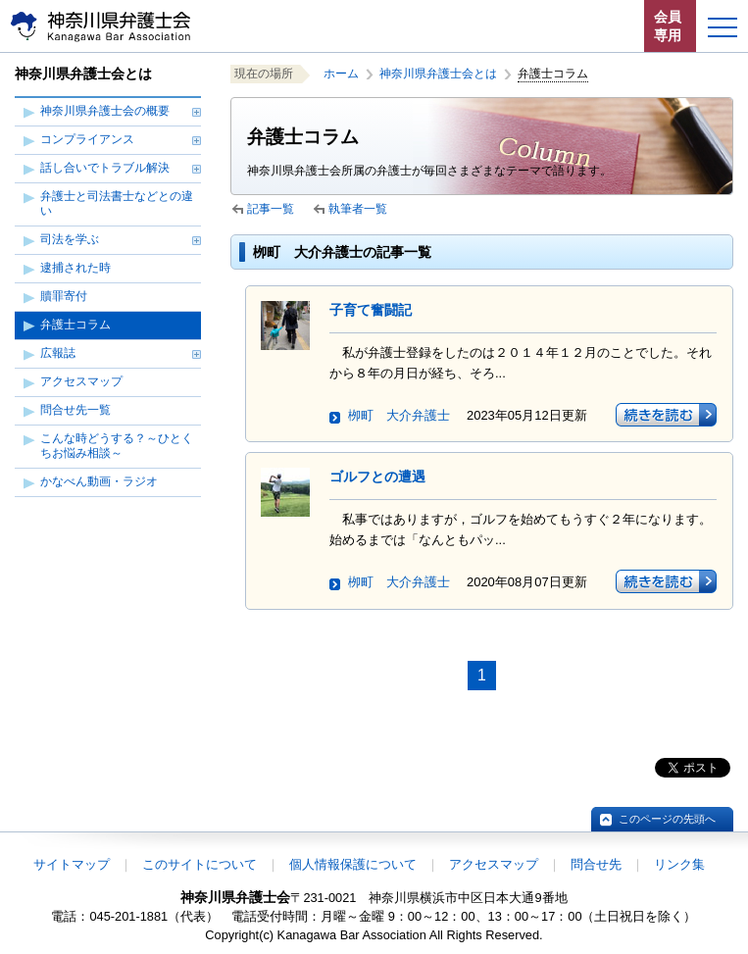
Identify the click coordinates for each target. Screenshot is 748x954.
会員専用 (667, 26)
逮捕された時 (75, 268)
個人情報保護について (353, 864)
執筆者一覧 (357, 209)
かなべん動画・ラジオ (99, 481)
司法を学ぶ (69, 239)
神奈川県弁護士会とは (438, 73)
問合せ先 (596, 864)
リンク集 (679, 864)
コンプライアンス (87, 139)
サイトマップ (71, 864)
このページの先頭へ (667, 819)
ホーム (341, 73)
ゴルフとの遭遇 (377, 476)
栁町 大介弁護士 (399, 415)
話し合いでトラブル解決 (105, 168)
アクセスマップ (81, 381)
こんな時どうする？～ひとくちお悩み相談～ (116, 445)
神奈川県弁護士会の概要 (105, 111)
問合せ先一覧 (75, 410)
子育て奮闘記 (370, 310)
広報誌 (57, 353)
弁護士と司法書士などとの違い (116, 203)
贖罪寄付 (63, 296)
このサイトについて (199, 864)
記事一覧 (270, 209)
